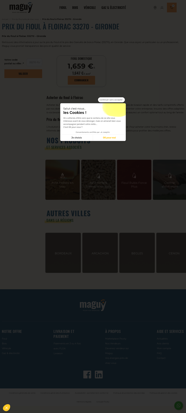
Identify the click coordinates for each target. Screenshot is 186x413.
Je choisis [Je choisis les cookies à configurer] (76, 137)
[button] (6, 407)
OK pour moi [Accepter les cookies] (109, 137)
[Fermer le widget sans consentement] (111, 99)
